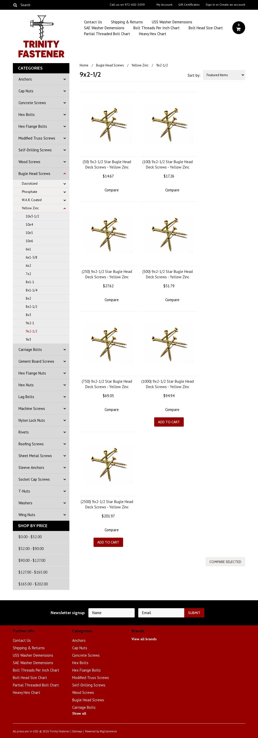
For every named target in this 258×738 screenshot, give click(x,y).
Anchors (25, 79)
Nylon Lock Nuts (32, 420)
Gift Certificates (189, 4)
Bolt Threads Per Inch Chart (156, 27)
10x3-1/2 (32, 216)
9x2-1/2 (31, 331)
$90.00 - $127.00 (32, 560)
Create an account (232, 4)
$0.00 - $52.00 (30, 536)
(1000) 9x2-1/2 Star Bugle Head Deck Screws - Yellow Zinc (167, 384)
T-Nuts (24, 491)
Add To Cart (169, 422)
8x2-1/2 (31, 306)
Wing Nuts (27, 514)
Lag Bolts (26, 396)
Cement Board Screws (36, 361)
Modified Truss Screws (37, 138)
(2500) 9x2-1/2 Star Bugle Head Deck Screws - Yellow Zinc (107, 504)
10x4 (29, 224)
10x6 (29, 241)
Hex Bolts (27, 114)
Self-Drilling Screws (35, 149)
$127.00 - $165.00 (33, 572)
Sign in (210, 4)
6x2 (28, 265)
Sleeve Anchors (31, 467)
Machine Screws (32, 408)
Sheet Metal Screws (35, 455)
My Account (164, 4)
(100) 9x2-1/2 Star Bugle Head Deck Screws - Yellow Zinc (167, 164)
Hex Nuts (26, 384)
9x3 (28, 339)
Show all (79, 713)
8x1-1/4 (31, 290)
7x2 (28, 274)
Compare (112, 190)
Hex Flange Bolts (33, 126)
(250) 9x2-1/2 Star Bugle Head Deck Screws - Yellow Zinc (107, 274)
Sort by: (194, 75)
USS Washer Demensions (172, 21)
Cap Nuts (26, 90)
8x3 (28, 315)
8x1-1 (30, 282)
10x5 (29, 233)
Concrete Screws (32, 102)
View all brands (144, 639)
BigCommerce (108, 731)
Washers (25, 502)
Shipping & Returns (127, 21)
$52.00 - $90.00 (31, 548)
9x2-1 (30, 323)
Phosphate (29, 192)
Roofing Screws (31, 443)
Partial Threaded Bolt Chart (107, 33)
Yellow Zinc (30, 208)
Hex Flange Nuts (32, 373)
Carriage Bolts (30, 349)
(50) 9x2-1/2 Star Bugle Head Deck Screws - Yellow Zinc (107, 164)
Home (84, 65)
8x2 (28, 298)
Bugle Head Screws (34, 173)
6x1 (28, 249)
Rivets (24, 432)
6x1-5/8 (31, 257)
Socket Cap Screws (34, 479)
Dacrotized (30, 183)
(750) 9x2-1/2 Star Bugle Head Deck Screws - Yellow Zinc (107, 384)
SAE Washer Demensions (104, 27)
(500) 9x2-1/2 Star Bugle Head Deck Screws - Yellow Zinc (167, 274)
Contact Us (93, 21)
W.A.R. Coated (32, 200)
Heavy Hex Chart (152, 33)
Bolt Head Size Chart (206, 27)
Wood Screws (29, 161)
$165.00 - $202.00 (33, 584)
